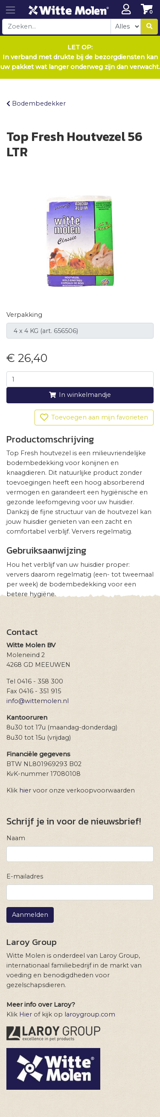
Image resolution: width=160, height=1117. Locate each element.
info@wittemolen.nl (37, 701)
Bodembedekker (36, 103)
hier (25, 790)
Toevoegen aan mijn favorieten (94, 417)
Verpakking (24, 315)
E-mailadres (24, 876)
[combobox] (56, 26)
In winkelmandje (80, 395)
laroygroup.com (89, 1014)
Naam (15, 838)
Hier (25, 1014)
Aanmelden (30, 915)
